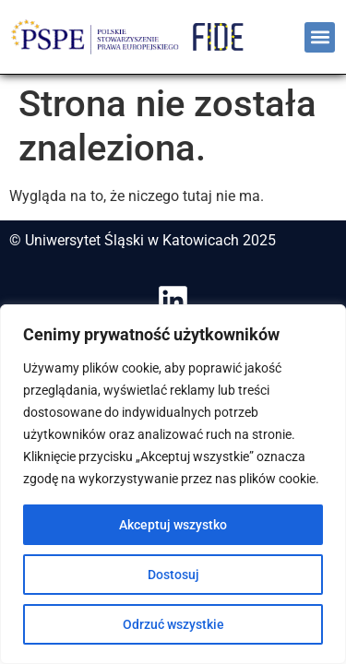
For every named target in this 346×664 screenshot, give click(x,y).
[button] (319, 37)
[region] (173, 484)
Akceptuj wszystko (173, 524)
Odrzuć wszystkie (173, 624)
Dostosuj (173, 574)
